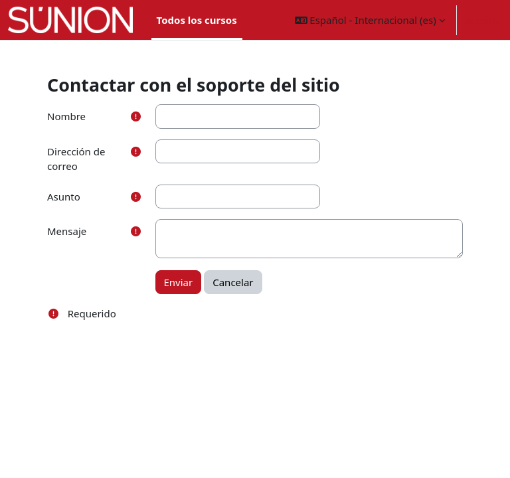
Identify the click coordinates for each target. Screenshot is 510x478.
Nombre (66, 116)
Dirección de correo (76, 159)
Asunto (63, 196)
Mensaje (66, 231)
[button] (370, 20)
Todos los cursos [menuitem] (197, 20)
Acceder (483, 20)
